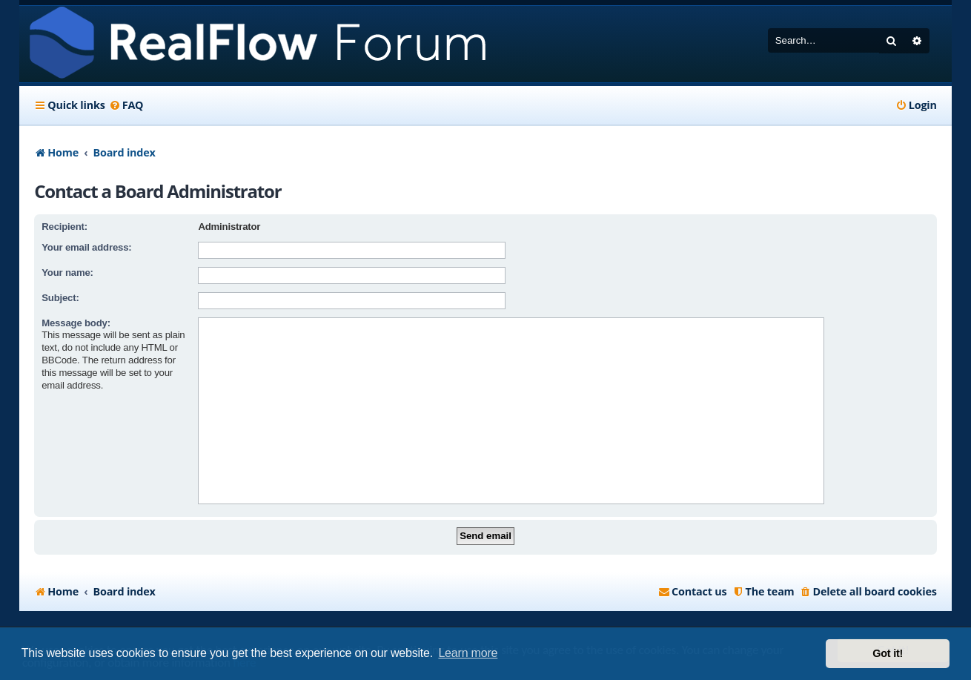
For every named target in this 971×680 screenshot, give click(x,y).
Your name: (67, 272)
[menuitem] (126, 105)
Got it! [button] (887, 653)
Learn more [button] (467, 653)
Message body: (76, 323)
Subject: (60, 297)
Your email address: (86, 247)
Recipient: (64, 226)
